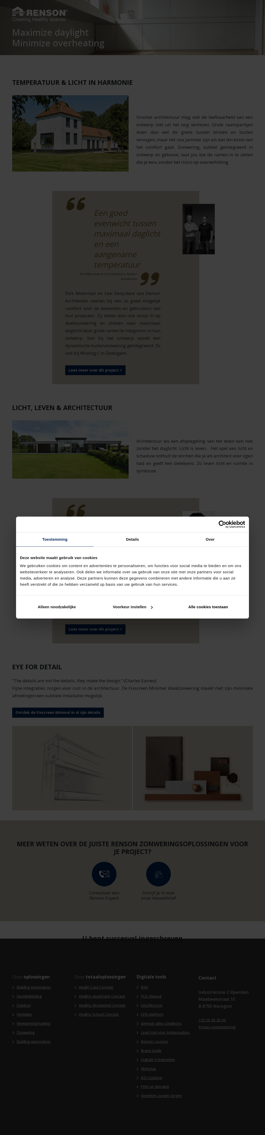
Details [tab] (132, 539)
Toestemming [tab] (55, 539)
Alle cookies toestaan (208, 607)
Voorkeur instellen (133, 607)
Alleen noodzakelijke (57, 607)
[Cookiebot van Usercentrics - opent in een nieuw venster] (222, 524)
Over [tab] (210, 539)
